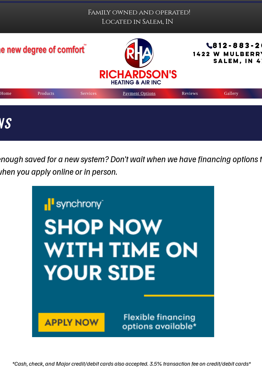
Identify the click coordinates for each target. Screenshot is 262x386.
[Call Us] (209, 46)
